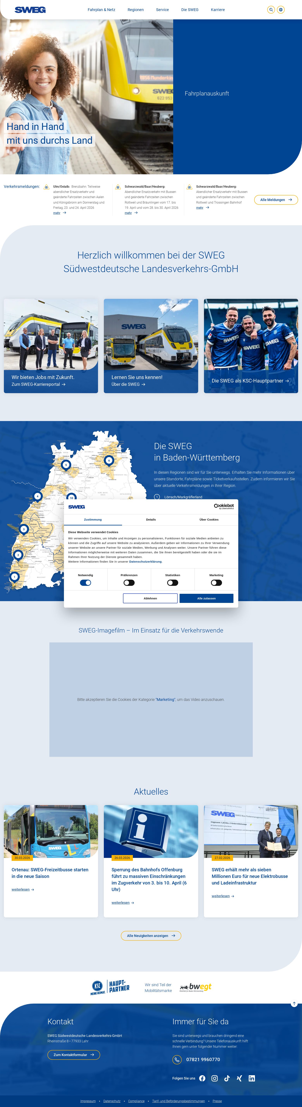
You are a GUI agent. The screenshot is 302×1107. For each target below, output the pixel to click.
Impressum (88, 1101)
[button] (101, 9)
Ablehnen (150, 598)
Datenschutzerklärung (145, 561)
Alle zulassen (206, 598)
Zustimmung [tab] (93, 519)
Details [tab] (151, 519)
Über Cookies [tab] (209, 519)
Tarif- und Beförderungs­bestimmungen (178, 1101)
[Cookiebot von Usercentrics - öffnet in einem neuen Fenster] (217, 507)
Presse (217, 1101)
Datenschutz (111, 1101)
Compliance (136, 1101)
